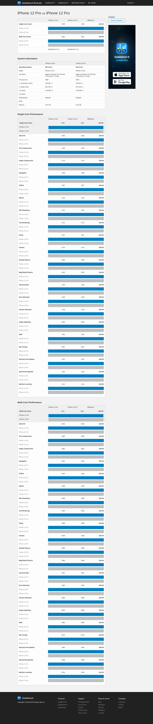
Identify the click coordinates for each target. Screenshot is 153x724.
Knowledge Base (83, 702)
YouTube (101, 713)
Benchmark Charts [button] (78, 3)
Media (120, 707)
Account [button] (130, 3)
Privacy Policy (82, 710)
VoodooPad (62, 707)
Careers (121, 705)
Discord (100, 707)
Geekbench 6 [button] (49, 3)
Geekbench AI (62, 705)
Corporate (121, 702)
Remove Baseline (117, 20)
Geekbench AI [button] (62, 3)
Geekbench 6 (62, 702)
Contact (80, 707)
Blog (99, 702)
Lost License (82, 705)
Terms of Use (82, 713)
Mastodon (101, 705)
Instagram (101, 710)
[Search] (99, 3)
